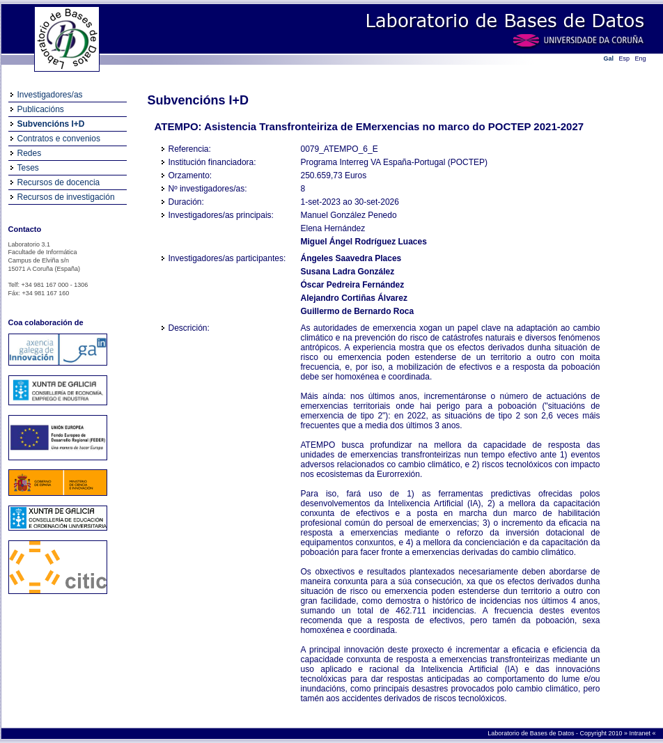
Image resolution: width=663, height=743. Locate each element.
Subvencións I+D (51, 124)
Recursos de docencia (58, 182)
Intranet (640, 733)
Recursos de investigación (66, 197)
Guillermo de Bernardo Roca (357, 311)
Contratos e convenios (58, 138)
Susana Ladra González (348, 271)
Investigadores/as (50, 95)
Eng (640, 58)
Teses (28, 168)
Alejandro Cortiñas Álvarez (354, 298)
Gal (609, 58)
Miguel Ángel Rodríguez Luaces (364, 242)
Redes (29, 153)
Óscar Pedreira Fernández (353, 285)
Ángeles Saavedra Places (351, 258)
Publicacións (40, 109)
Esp (624, 58)
